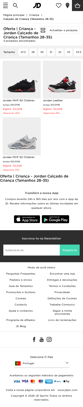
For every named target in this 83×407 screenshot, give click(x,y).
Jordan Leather (53, 100)
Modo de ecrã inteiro (41, 267)
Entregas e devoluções (62, 279)
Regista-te (70, 250)
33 (68, 52)
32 (59, 52)
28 (33, 52)
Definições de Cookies (62, 298)
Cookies (20, 298)
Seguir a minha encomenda (62, 312)
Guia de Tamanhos (21, 286)
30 (42, 52)
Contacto (21, 304)
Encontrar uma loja (62, 273)
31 (51, 52)
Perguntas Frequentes (20, 273)
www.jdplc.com (67, 390)
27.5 (23, 52)
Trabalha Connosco (62, 304)
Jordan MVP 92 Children (19, 100)
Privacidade (62, 292)
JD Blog (21, 326)
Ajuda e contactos (21, 310)
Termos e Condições (62, 286)
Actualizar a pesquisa (63, 30)
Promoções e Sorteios (20, 292)
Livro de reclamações (62, 320)
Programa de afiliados (20, 320)
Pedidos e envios (21, 279)
